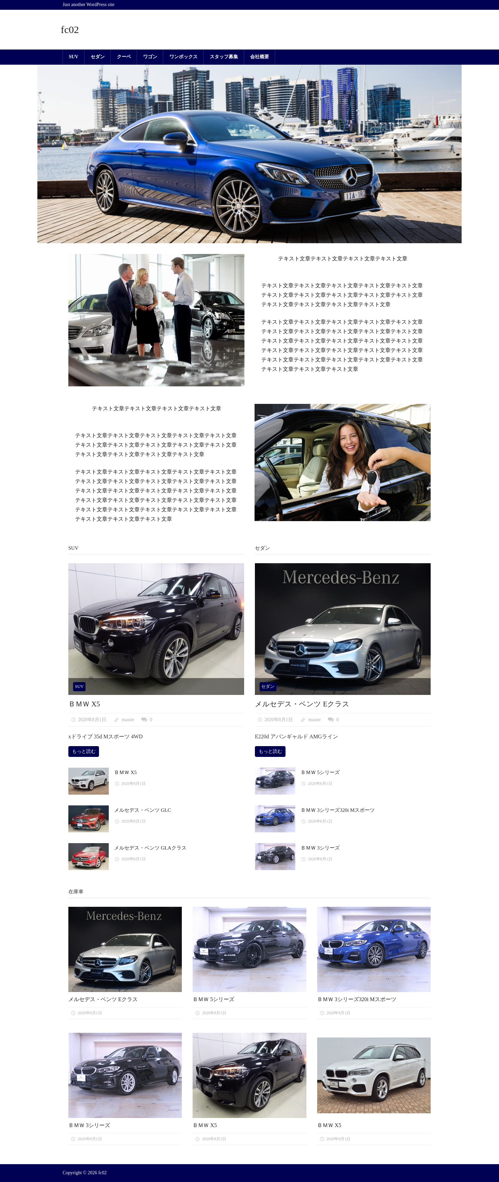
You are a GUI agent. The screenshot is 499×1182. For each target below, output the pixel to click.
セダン (98, 56)
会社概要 (259, 56)
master (128, 719)
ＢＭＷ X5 (84, 704)
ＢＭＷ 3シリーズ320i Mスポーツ (338, 810)
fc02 (70, 29)
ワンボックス (183, 56)
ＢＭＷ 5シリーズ (320, 772)
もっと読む (84, 751)
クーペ (124, 56)
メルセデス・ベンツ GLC (142, 810)
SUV (73, 56)
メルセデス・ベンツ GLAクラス (150, 848)
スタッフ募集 (224, 56)
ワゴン (150, 56)
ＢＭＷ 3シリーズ (320, 848)
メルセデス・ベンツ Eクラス (304, 704)
